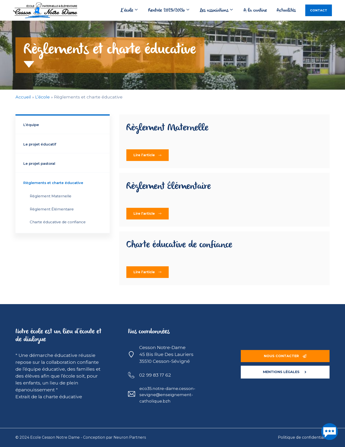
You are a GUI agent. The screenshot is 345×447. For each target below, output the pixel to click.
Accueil (23, 96)
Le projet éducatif (39, 144)
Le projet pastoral (39, 163)
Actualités (286, 10)
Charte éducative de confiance (58, 222)
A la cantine (255, 10)
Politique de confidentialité (304, 437)
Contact (318, 10)
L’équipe (31, 124)
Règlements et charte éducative (53, 182)
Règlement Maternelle (50, 196)
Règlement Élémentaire (52, 209)
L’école (132, 10)
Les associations (219, 10)
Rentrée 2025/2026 (171, 10)
